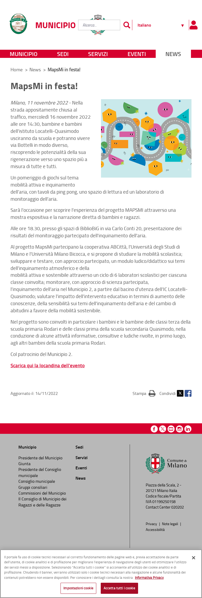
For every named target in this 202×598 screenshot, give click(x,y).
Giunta (24, 463)
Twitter (180, 393)
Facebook (188, 393)
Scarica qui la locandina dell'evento (48, 365)
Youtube (171, 429)
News (173, 54)
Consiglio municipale (36, 481)
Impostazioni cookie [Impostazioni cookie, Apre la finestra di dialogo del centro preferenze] (78, 589)
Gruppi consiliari (32, 487)
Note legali (170, 523)
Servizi (98, 54)
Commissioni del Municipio (42, 493)
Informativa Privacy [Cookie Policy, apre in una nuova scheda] (149, 578)
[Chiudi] (193, 559)
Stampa (144, 393)
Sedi (63, 54)
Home (17, 69)
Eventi (137, 54)
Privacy (152, 523)
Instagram (179, 429)
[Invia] (127, 25)
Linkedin (187, 429)
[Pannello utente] (193, 25)
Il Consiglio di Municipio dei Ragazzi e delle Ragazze (42, 501)
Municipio (23, 54)
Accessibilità (155, 529)
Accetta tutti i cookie (119, 589)
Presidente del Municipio (40, 458)
